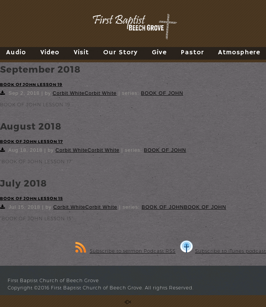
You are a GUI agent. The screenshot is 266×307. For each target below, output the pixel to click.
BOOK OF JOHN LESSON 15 (31, 198)
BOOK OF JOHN (162, 93)
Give (159, 52)
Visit (81, 52)
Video (49, 52)
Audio (16, 52)
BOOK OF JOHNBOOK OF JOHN (184, 207)
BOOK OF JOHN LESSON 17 (31, 141)
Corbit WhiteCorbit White (85, 93)
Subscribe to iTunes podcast (223, 251)
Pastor (192, 52)
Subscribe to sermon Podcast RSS (125, 251)
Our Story (120, 52)
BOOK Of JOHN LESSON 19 (31, 84)
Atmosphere (239, 52)
